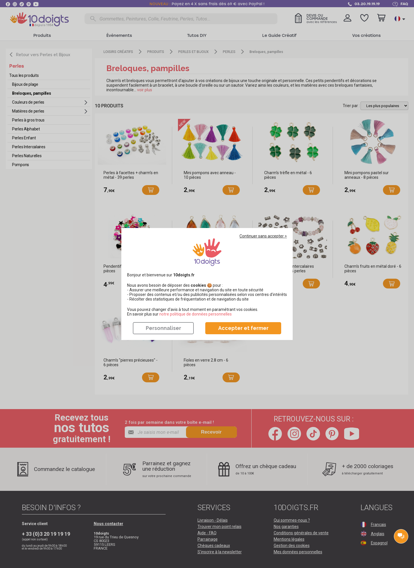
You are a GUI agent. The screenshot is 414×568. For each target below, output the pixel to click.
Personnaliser (163, 328)
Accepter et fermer (243, 328)
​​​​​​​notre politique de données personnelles (195, 314)
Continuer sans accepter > (263, 236)
